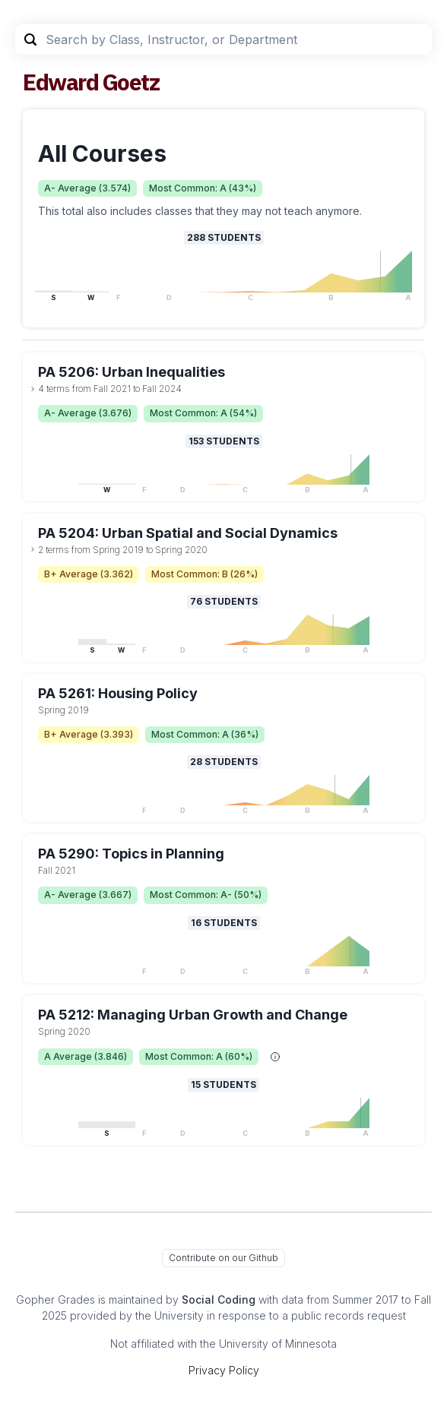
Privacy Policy (224, 1370)
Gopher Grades (55, 1299)
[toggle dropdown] (33, 389)
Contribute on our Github (223, 1257)
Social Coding (218, 1299)
